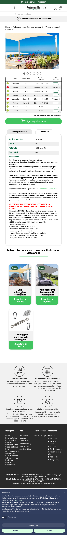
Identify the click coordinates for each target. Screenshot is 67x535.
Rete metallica (11, 438)
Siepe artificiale (11, 447)
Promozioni (10, 465)
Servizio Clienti (26, 449)
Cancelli (8, 442)
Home (7, 436)
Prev (8, 51)
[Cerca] (35, 14)
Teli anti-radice (11, 458)
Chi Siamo (24, 436)
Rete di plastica (11, 456)
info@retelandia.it (38, 477)
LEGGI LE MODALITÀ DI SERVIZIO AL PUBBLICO (42, 480)
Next (56, 51)
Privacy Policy (25, 444)
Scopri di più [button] (33, 525)
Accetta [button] (49, 530)
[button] (64, 492)
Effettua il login (40, 436)
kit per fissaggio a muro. (49, 189)
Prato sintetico (11, 445)
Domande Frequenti (24, 440)
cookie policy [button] (17, 500)
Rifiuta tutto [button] (17, 530)
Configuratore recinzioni (33, 2)
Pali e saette (10, 440)
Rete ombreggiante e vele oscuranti (12, 451)
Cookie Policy (25, 446)
